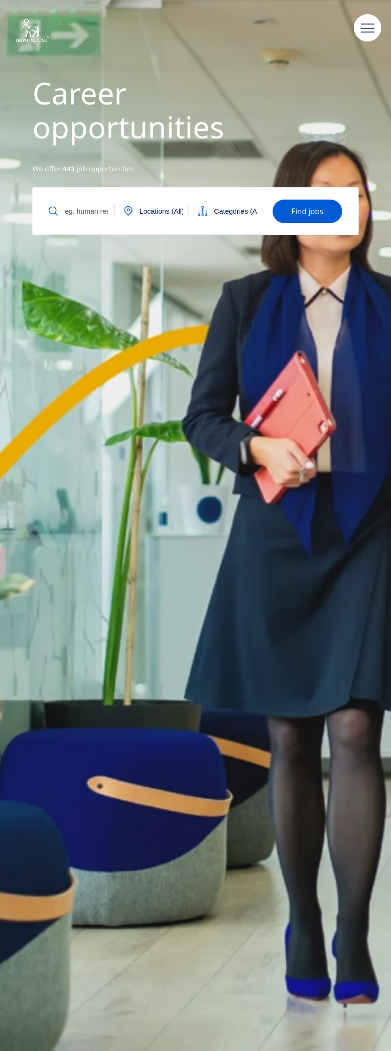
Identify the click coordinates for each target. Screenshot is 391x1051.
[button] (367, 28)
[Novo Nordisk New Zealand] (44, 31)
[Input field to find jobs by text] (85, 210)
